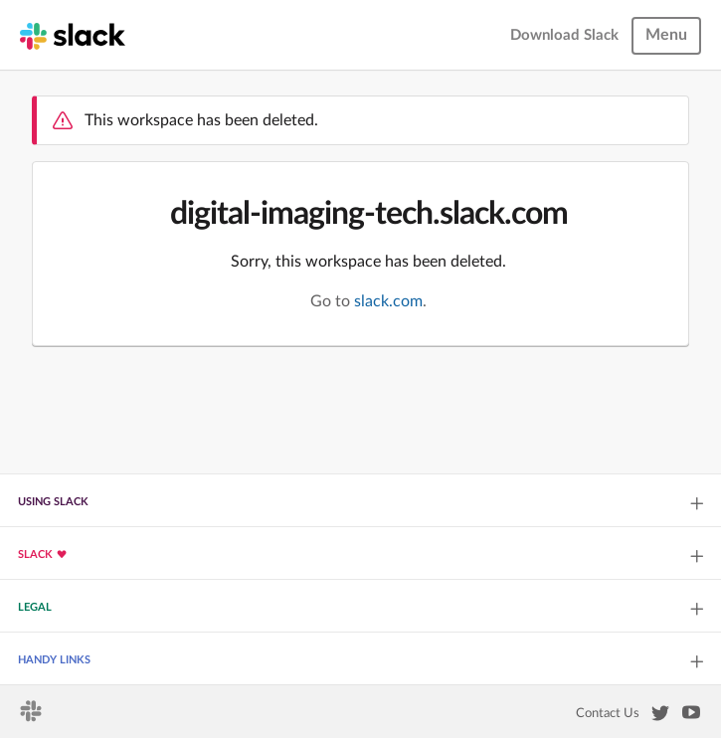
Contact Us (607, 713)
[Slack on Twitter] (660, 717)
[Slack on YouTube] (691, 716)
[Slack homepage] (72, 35)
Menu (666, 35)
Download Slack (564, 35)
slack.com (388, 301)
